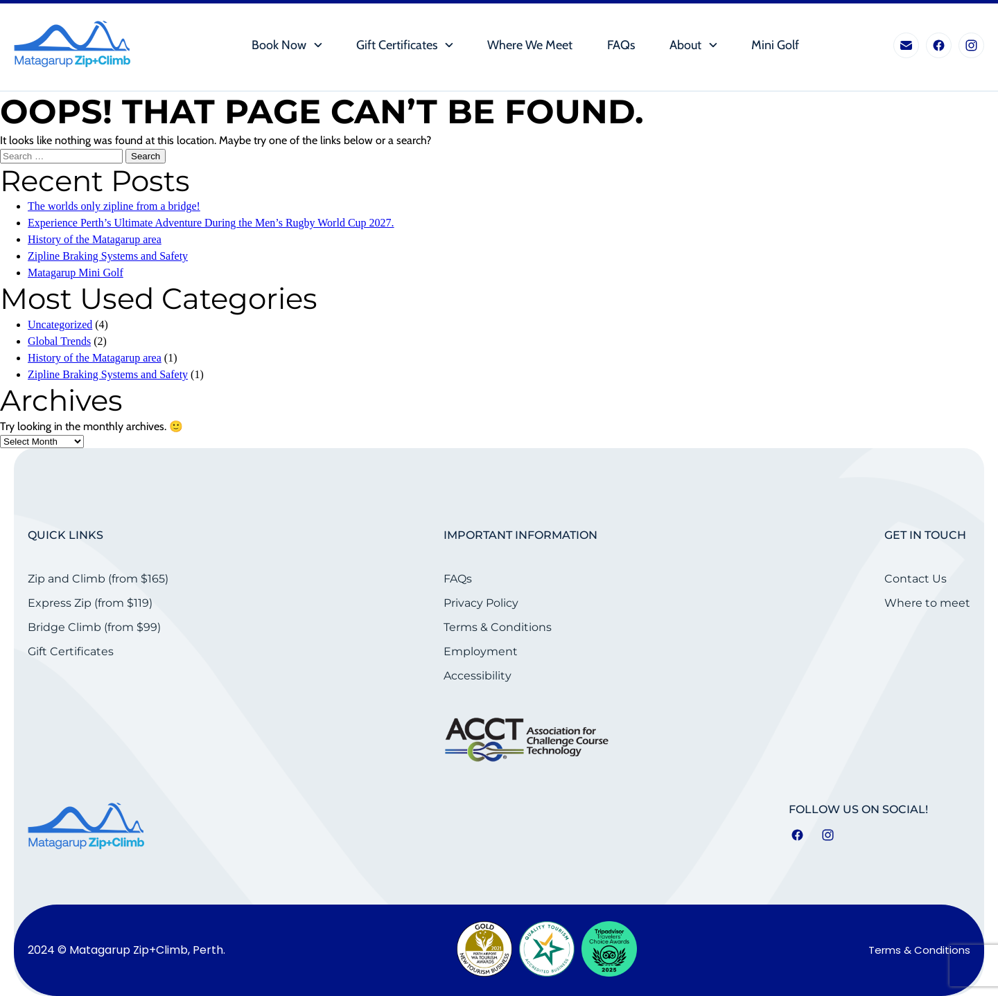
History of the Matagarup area (94, 239)
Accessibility (477, 675)
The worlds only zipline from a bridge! (114, 206)
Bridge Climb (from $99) (94, 627)
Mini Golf (775, 45)
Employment (481, 651)
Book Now (279, 45)
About (685, 45)
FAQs (621, 45)
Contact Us (915, 578)
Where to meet (927, 603)
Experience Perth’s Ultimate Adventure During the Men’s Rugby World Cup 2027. (211, 223)
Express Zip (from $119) (90, 603)
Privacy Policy (481, 603)
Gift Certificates (396, 45)
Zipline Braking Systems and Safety (108, 256)
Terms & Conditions (498, 627)
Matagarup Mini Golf (75, 272)
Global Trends (59, 341)
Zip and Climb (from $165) (98, 578)
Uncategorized (60, 324)
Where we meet (529, 45)
